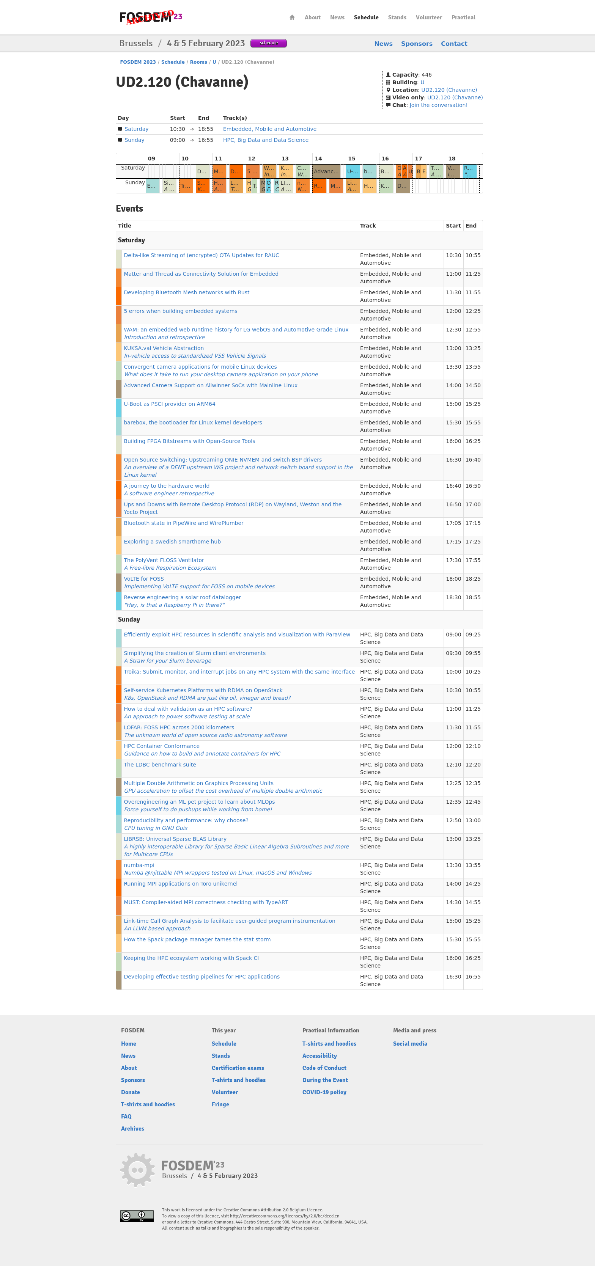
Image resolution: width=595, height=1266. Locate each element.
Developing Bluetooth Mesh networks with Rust (186, 292)
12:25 (473, 311)
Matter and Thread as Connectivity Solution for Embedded (201, 274)
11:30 (453, 292)
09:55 (473, 653)
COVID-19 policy (324, 1092)
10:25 (473, 672)
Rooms (198, 62)
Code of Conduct (324, 1068)
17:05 (453, 523)
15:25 (473, 404)
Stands (397, 17)
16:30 (453, 460)
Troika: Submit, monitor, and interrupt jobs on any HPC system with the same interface (239, 672)
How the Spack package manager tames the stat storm (197, 939)
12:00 (453, 311)
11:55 (473, 292)
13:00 (453, 348)
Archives (132, 1128)
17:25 (473, 542)
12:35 (473, 783)
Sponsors (417, 43)
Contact (454, 43)
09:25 (473, 634)
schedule (269, 43)
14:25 (473, 884)
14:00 (453, 385)
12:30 (453, 330)
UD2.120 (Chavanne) (449, 90)
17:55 (473, 560)
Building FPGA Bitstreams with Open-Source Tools (189, 441)
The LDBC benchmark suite (160, 765)
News (337, 17)
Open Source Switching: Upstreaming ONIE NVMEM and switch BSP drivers (238, 467)
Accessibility (319, 1056)
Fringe (220, 1104)
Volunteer (429, 17)
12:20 (473, 765)
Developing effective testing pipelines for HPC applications (202, 977)
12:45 (473, 802)
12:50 (453, 820)
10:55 (473, 255)
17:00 (473, 504)
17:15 (473, 523)
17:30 (453, 560)
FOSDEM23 (151, 17)
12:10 (473, 746)
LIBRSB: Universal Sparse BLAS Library (236, 846)
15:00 (453, 404)
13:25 (473, 348)
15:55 (473, 422)
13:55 (473, 367)
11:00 (453, 274)
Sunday (134, 140)
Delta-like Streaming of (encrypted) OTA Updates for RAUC (201, 255)
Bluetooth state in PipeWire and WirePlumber (183, 523)
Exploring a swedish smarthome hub (172, 542)
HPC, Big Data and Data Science (266, 140)
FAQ (126, 1116)
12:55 (473, 330)
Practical (463, 17)
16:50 (473, 486)
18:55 (473, 597)
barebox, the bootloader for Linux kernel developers (193, 422)
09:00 (453, 634)
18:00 (453, 579)
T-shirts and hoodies (148, 1104)
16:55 (473, 977)
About (313, 17)
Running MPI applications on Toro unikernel (181, 884)
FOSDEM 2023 (138, 62)
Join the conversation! (439, 105)
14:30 (453, 902)
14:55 (473, 902)
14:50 (473, 385)
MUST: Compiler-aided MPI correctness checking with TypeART (206, 902)
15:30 (453, 422)
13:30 (453, 367)
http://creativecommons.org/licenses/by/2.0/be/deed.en (285, 1216)
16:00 (453, 441)
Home (292, 17)
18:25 (473, 579)
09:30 (453, 653)
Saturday (136, 129)
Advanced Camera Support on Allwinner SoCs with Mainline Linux (211, 385)
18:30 (453, 597)
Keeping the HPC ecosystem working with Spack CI (191, 958)
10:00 (453, 672)
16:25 (473, 441)
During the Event (325, 1080)
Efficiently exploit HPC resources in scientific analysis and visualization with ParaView (237, 634)
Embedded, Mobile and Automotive (269, 129)
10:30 (453, 255)
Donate (130, 1092)
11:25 (473, 274)
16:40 (473, 460)
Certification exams (238, 1068)
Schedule (366, 17)
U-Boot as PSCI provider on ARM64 (169, 404)
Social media (410, 1044)
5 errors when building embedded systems (180, 311)
